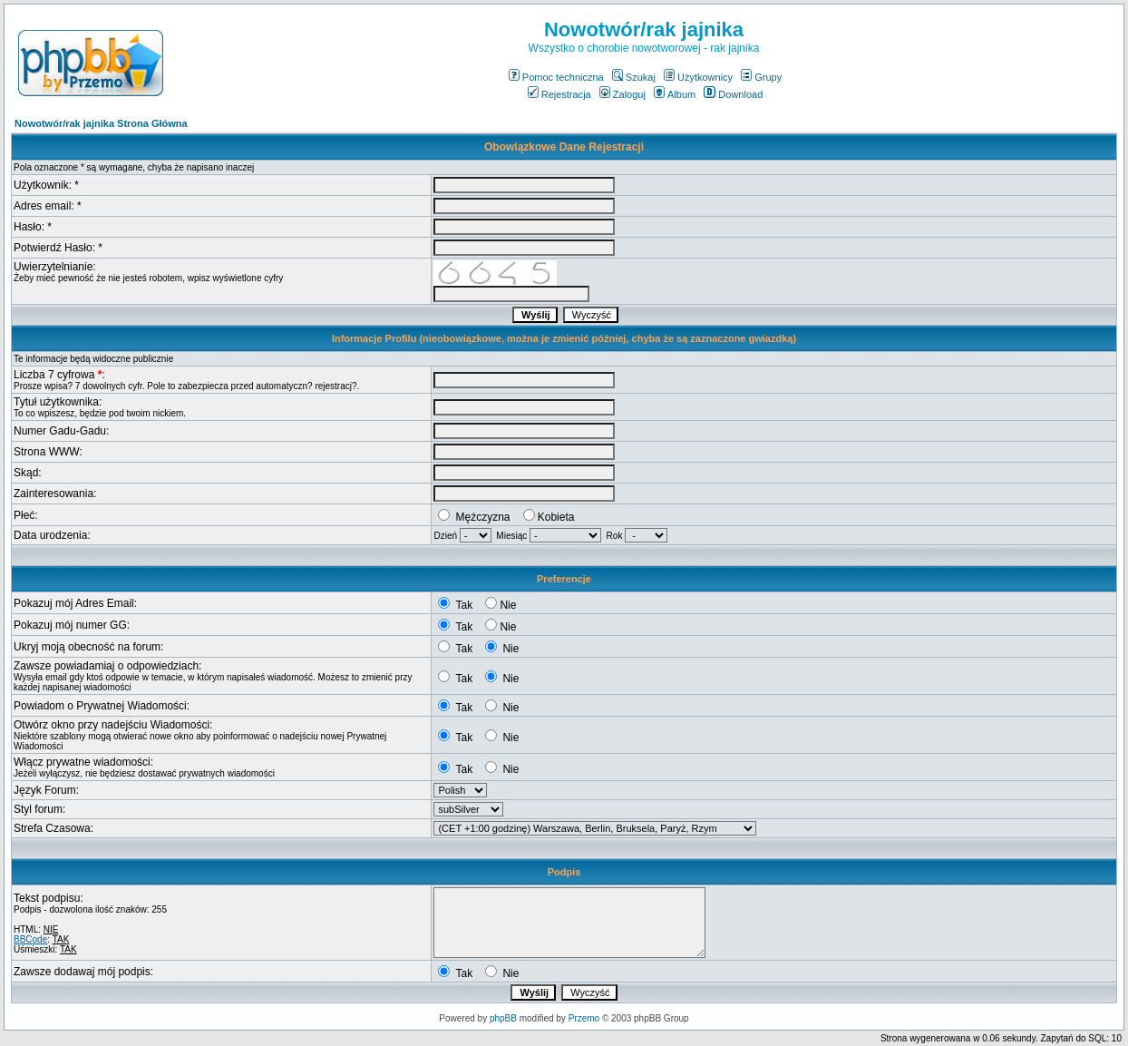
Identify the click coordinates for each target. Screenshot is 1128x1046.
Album (674, 94)
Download (733, 94)
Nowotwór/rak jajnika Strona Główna (101, 123)
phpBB (503, 1018)
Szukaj (634, 77)
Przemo (584, 1018)
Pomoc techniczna (556, 77)
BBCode (30, 939)
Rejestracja (559, 94)
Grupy (761, 77)
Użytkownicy (698, 77)
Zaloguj (622, 94)
